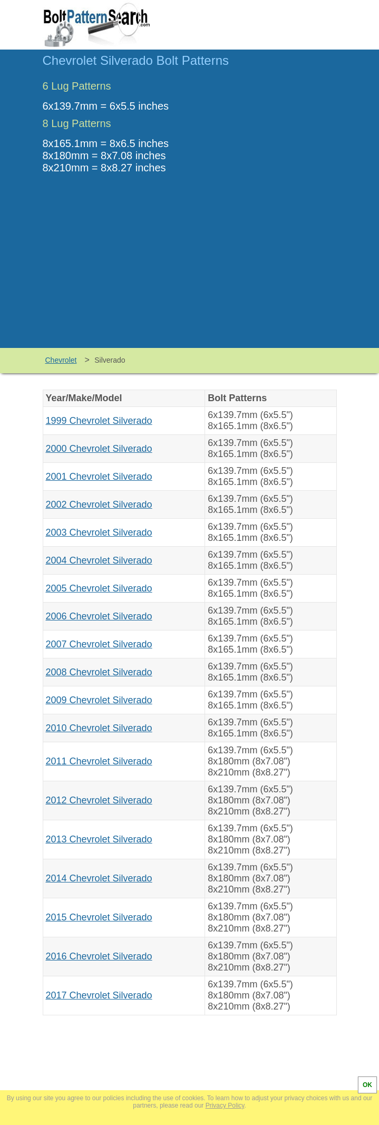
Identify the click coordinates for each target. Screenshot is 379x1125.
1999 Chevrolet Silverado (99, 420)
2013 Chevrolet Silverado (99, 839)
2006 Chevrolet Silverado (99, 616)
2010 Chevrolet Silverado (99, 728)
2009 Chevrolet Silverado (99, 700)
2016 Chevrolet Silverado (99, 956)
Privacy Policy (225, 1105)
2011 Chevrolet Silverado (99, 761)
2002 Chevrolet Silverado (99, 504)
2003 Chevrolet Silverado (99, 532)
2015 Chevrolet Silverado (99, 917)
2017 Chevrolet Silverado (99, 995)
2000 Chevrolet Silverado (99, 448)
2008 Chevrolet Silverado (99, 672)
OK (367, 1085)
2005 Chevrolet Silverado (99, 588)
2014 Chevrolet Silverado (99, 878)
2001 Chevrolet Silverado (99, 476)
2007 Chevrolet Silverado (99, 644)
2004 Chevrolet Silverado (99, 560)
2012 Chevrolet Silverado (99, 800)
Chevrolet (61, 360)
